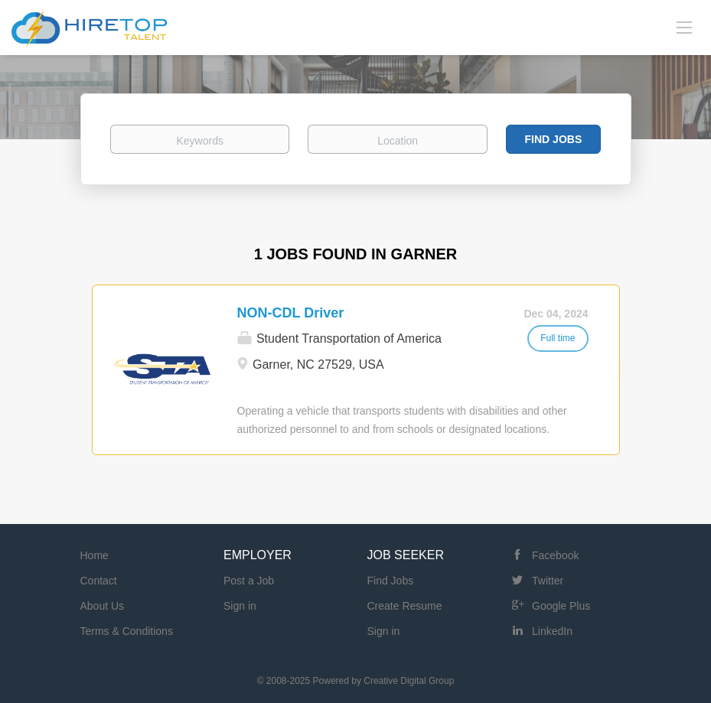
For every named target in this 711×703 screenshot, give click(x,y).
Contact (98, 580)
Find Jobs (553, 139)
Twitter (547, 580)
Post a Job (248, 580)
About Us (102, 606)
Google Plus (561, 606)
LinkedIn (552, 631)
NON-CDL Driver (290, 313)
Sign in (239, 606)
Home (94, 555)
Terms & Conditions (126, 631)
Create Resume (404, 606)
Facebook (555, 555)
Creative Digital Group (409, 680)
